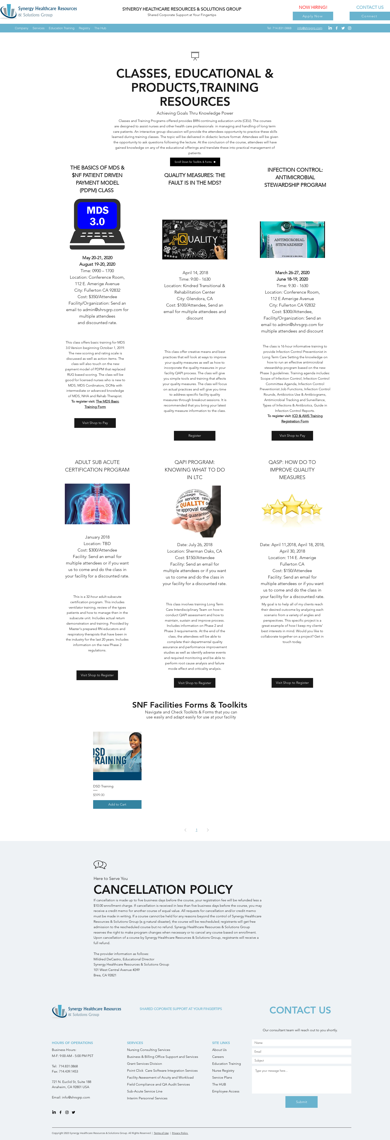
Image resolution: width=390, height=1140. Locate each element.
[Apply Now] (313, 16)
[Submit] (301, 1102)
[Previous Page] (185, 830)
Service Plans (222, 1077)
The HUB (219, 1084)
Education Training (226, 1064)
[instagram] (349, 28)
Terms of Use (161, 1133)
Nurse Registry (223, 1070)
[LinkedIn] (330, 28)
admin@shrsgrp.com (297, 324)
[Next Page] (207, 830)
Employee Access (225, 1091)
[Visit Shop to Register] (97, 675)
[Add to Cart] (117, 804)
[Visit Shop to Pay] (95, 423)
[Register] (194, 436)
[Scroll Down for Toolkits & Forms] (195, 162)
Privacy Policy (180, 1133)
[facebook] (336, 28)
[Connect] (370, 16)
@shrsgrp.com (79, 1097)
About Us (219, 1050)
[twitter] (343, 28)
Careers (218, 1057)
